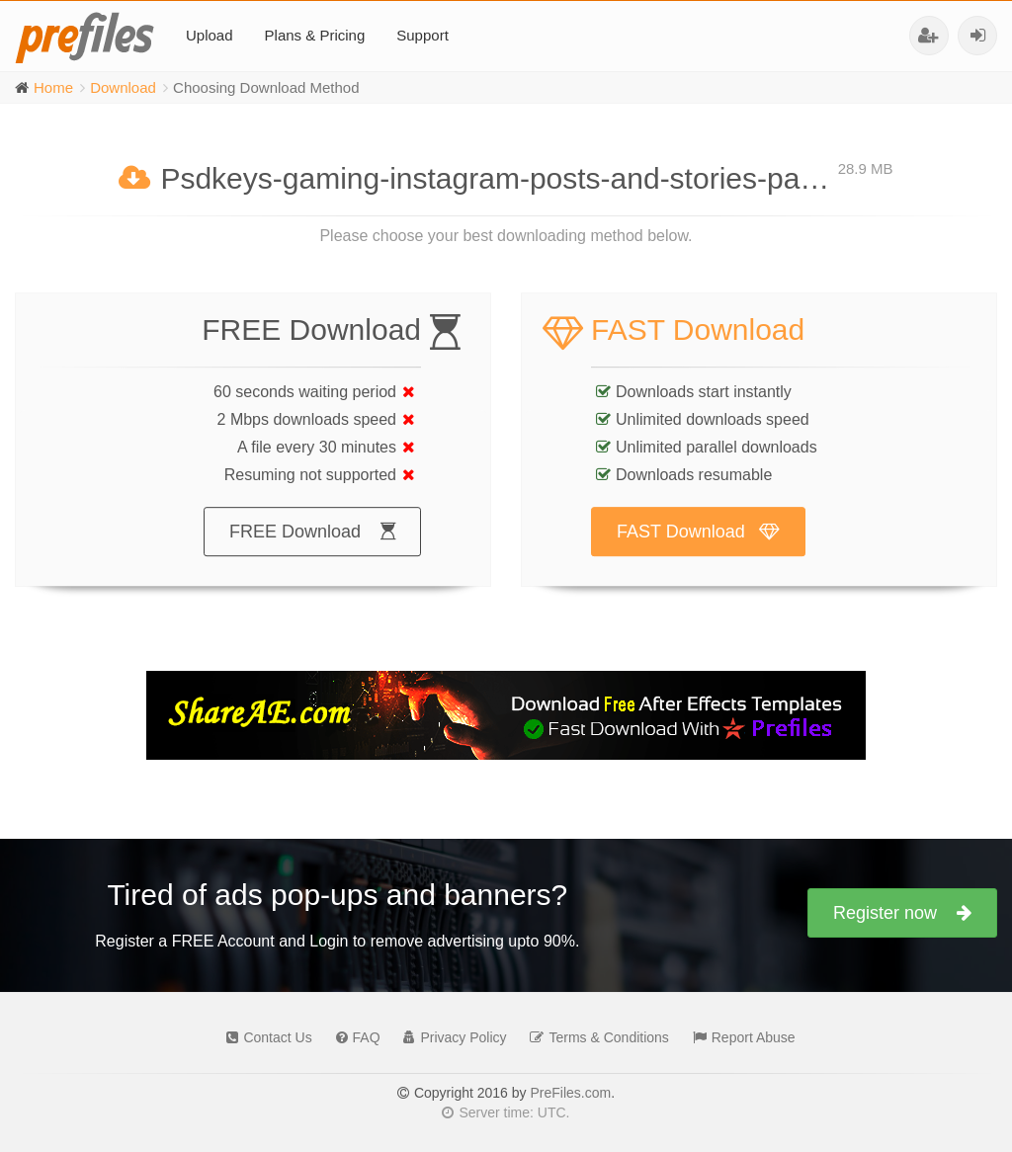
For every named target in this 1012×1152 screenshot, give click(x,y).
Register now (902, 913)
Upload (209, 35)
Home (53, 87)
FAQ (353, 1037)
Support (422, 35)
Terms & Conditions (594, 1037)
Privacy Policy (449, 1037)
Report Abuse (739, 1037)
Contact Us (263, 1037)
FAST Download (698, 551)
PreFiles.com (570, 1093)
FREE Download (312, 551)
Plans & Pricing (315, 35)
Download (123, 87)
